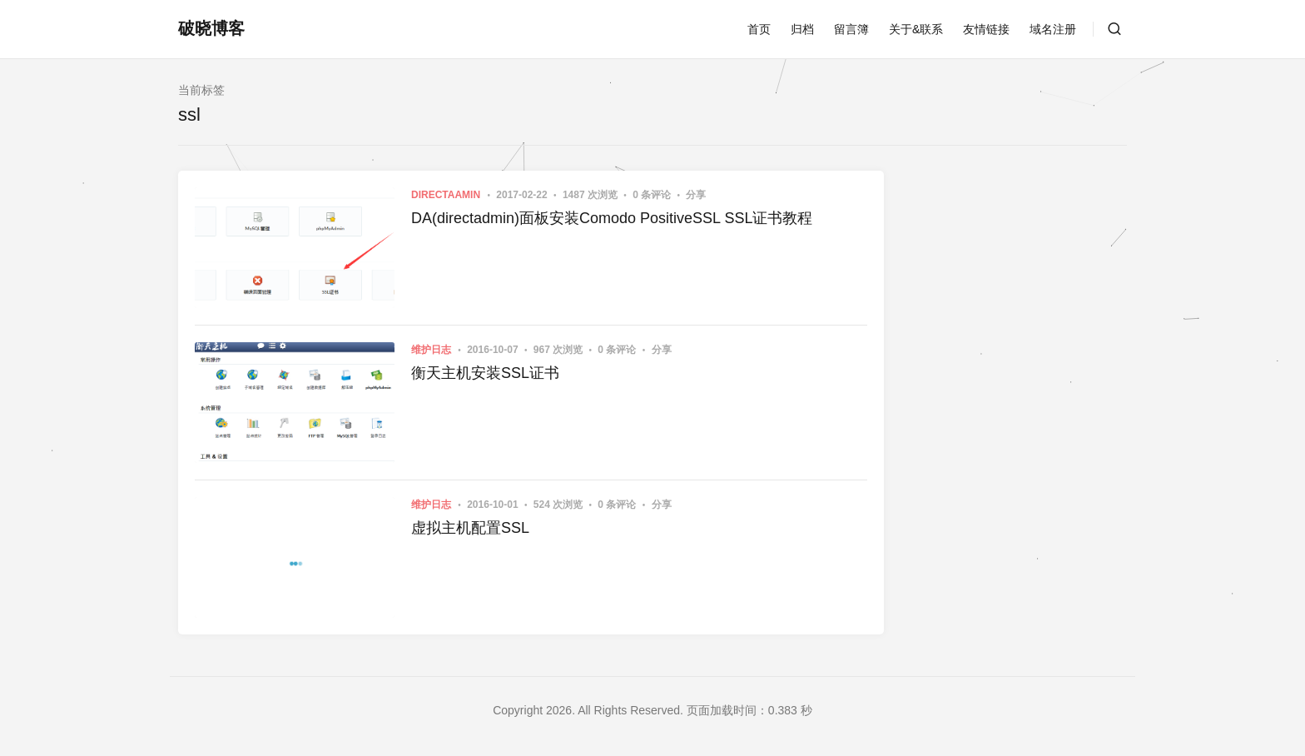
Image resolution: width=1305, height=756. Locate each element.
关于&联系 (916, 29)
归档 (802, 29)
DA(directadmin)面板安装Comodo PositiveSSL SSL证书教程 (611, 218)
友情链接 (986, 29)
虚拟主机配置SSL (470, 528)
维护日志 (431, 350)
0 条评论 (653, 195)
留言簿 (851, 29)
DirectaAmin (445, 195)
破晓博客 (211, 28)
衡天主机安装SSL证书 (485, 373)
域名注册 (1053, 29)
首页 (759, 29)
